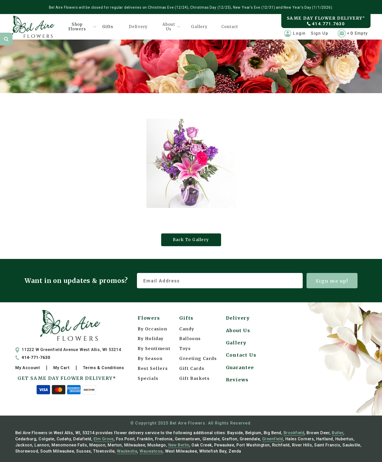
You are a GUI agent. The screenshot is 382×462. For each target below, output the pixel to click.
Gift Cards (191, 368)
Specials (148, 378)
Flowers (149, 318)
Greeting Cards (198, 358)
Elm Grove (104, 438)
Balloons (190, 338)
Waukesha (127, 451)
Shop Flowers (80, 26)
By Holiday (151, 338)
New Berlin (178, 445)
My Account (27, 368)
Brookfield (294, 432)
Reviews (237, 380)
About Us (169, 26)
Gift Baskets (194, 378)
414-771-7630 (32, 357)
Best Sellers (153, 368)
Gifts (107, 26)
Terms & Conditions (103, 368)
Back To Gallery (191, 239)
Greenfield (272, 438)
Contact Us (241, 355)
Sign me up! (332, 281)
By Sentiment (154, 348)
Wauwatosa (150, 451)
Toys (185, 348)
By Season (150, 358)
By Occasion (152, 328)
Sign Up (319, 33)
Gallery (199, 26)
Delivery (138, 26)
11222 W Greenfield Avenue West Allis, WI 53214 (68, 350)
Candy (186, 328)
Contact (229, 26)
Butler (337, 432)
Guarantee (240, 367)
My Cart (61, 368)
